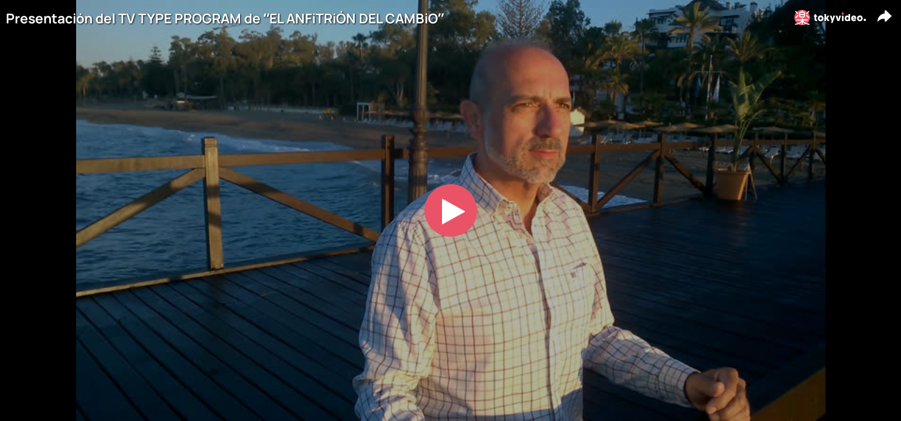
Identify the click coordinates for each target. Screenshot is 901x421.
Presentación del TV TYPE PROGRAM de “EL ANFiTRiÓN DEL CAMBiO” (225, 18)
